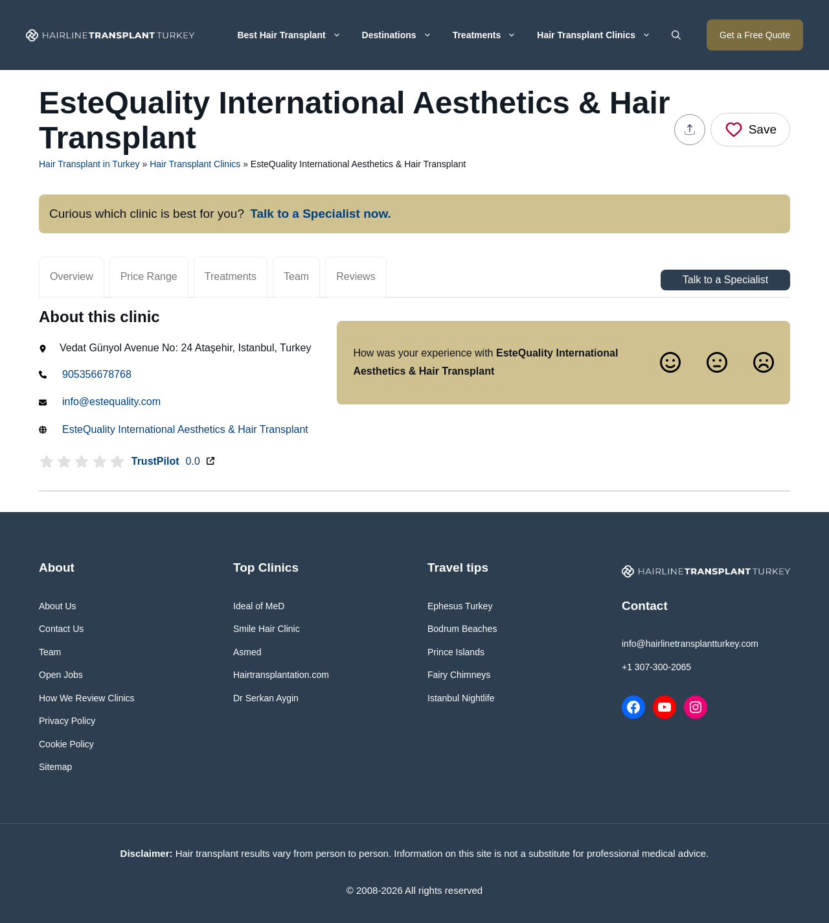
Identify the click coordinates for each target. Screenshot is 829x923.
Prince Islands (455, 652)
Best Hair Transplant (294, 35)
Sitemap (55, 767)
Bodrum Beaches (462, 629)
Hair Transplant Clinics (599, 35)
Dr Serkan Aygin (266, 698)
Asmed (247, 652)
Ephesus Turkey (459, 606)
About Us (57, 606)
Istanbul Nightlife (461, 698)
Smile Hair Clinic (266, 629)
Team (296, 276)
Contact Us (61, 629)
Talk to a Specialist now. (320, 213)
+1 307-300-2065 (656, 667)
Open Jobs (61, 675)
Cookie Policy (66, 744)
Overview (71, 276)
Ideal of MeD (258, 606)
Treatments (490, 35)
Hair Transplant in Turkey (89, 164)
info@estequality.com (111, 401)
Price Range (148, 276)
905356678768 (96, 374)
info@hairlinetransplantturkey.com (690, 643)
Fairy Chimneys (458, 675)
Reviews (355, 276)
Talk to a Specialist (726, 279)
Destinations (402, 35)
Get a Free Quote (755, 35)
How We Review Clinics (87, 698)
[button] (676, 35)
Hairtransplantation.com (281, 675)
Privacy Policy (67, 721)
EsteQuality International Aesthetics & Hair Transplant (185, 429)
